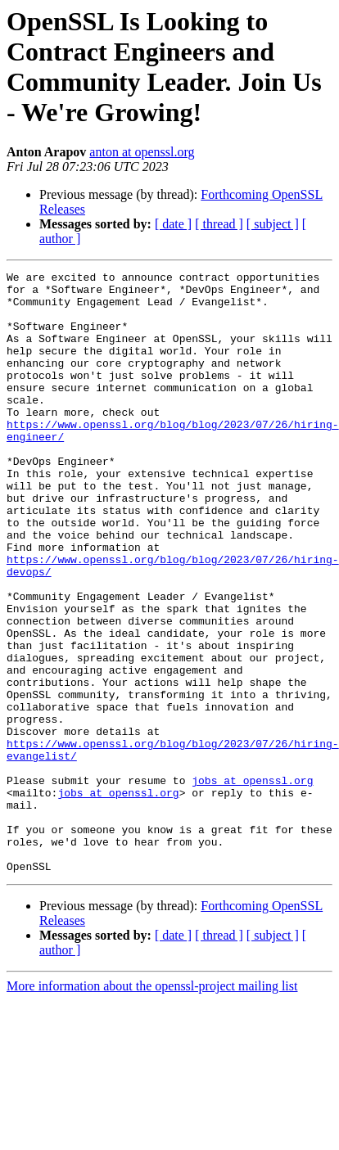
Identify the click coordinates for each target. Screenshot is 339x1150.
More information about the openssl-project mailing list (152, 1106)
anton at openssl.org (141, 152)
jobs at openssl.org (252, 883)
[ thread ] (219, 224)
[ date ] (173, 224)
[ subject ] (272, 224)
